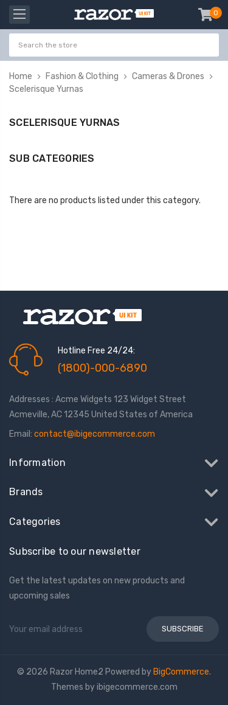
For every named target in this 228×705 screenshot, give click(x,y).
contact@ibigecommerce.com (94, 434)
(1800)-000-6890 (102, 368)
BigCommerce (181, 672)
